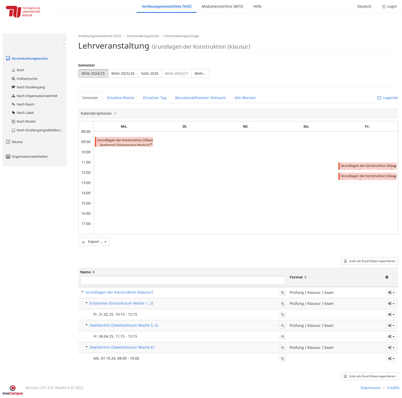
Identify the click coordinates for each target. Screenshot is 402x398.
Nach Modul (23, 121)
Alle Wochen (245, 97)
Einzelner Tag (154, 97)
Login (389, 6)
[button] (151, 144)
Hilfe (258, 6)
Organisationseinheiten (26, 156)
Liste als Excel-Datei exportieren (369, 261)
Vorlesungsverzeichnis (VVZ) (167, 6)
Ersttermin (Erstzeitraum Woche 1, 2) (121, 303)
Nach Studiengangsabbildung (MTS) (39, 130)
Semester (86, 65)
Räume (14, 141)
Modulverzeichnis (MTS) (222, 6)
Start (17, 70)
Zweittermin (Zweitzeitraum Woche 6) (121, 347)
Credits (393, 387)
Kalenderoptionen (97, 113)
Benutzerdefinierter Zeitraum (200, 97)
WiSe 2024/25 (93, 73)
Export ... (94, 241)
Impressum (370, 387)
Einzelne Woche (120, 97)
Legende (387, 97)
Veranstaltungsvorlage (181, 36)
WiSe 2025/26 (123, 73)
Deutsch (364, 6)
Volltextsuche (24, 78)
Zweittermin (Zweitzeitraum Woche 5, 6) (123, 325)
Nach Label (22, 112)
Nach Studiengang (28, 87)
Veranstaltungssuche (26, 58)
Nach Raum (22, 104)
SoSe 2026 (149, 73)
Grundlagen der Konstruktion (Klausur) (127, 140)
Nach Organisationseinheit (34, 95)
